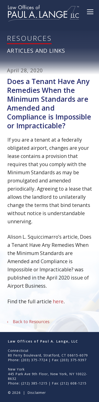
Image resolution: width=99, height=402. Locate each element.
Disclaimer (36, 392)
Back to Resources (28, 321)
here (58, 301)
